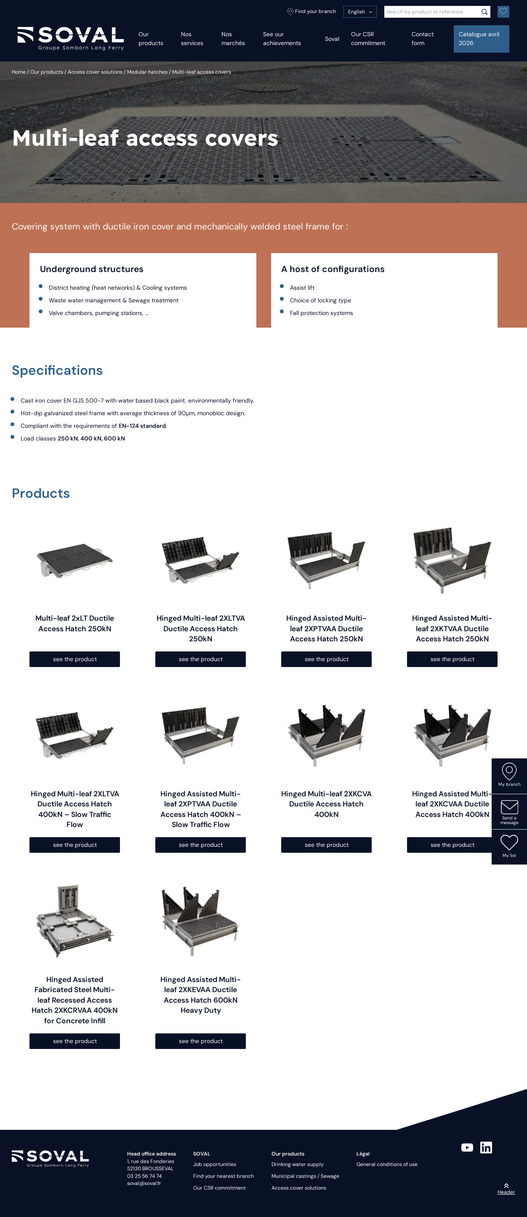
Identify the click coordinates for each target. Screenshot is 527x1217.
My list (509, 846)
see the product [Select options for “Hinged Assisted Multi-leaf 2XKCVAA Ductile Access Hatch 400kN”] (452, 845)
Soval (332, 39)
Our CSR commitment (368, 38)
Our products (150, 38)
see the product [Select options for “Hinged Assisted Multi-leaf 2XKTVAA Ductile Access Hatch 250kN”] (452, 659)
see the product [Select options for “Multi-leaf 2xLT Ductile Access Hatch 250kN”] (75, 659)
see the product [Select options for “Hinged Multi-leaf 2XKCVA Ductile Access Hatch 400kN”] (327, 845)
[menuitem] (360, 12)
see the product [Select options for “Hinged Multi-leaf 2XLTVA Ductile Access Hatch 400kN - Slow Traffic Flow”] (75, 845)
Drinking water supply (297, 1164)
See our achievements (282, 38)
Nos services (192, 38)
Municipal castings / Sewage (305, 1176)
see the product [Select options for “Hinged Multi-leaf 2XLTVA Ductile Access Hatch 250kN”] (201, 659)
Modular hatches (147, 72)
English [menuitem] (356, 11)
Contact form (423, 38)
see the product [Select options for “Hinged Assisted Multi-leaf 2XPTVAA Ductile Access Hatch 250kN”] (327, 659)
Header (506, 1189)
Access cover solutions (95, 72)
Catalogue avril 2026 (479, 38)
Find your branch (311, 12)
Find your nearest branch (223, 1176)
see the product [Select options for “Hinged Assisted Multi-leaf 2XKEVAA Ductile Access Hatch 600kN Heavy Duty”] (201, 1041)
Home (19, 72)
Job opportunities (214, 1164)
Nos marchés (233, 38)
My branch (509, 775)
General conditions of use (387, 1164)
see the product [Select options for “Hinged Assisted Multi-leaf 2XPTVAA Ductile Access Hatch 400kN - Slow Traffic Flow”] (201, 845)
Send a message (509, 811)
